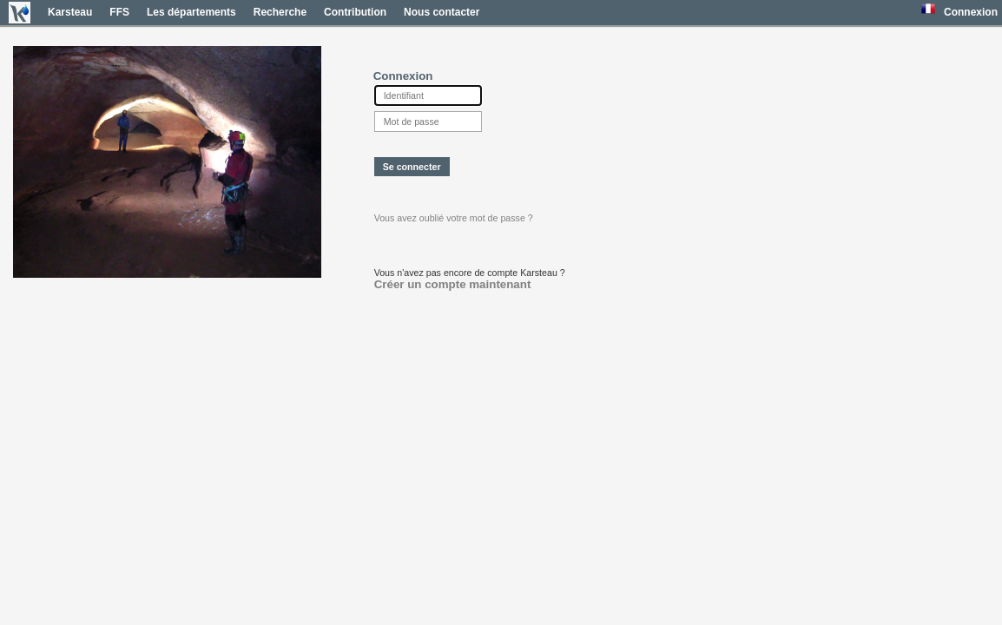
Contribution (355, 12)
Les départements (191, 12)
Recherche (280, 12)
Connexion (971, 12)
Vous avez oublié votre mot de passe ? (453, 218)
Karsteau (70, 12)
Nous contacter (441, 12)
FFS (119, 12)
